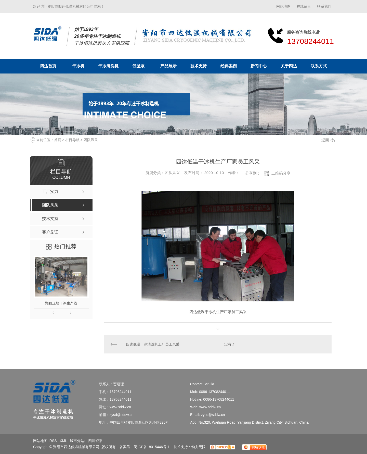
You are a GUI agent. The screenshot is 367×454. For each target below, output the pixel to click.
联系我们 (324, 6)
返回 (328, 140)
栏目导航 (72, 140)
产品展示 (168, 66)
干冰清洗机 (108, 66)
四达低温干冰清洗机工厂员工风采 (152, 344)
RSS (53, 441)
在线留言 (304, 6)
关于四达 (289, 66)
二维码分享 (281, 173)
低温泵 (138, 66)
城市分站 (77, 441)
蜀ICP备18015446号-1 (151, 447)
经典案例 (228, 66)
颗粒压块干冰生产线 (61, 303)
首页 (57, 140)
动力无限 (198, 447)
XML (64, 441)
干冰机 (78, 66)
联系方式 (319, 66)
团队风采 (91, 140)
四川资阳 (95, 441)
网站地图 (283, 6)
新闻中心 (259, 66)
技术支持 (198, 66)
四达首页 (48, 66)
